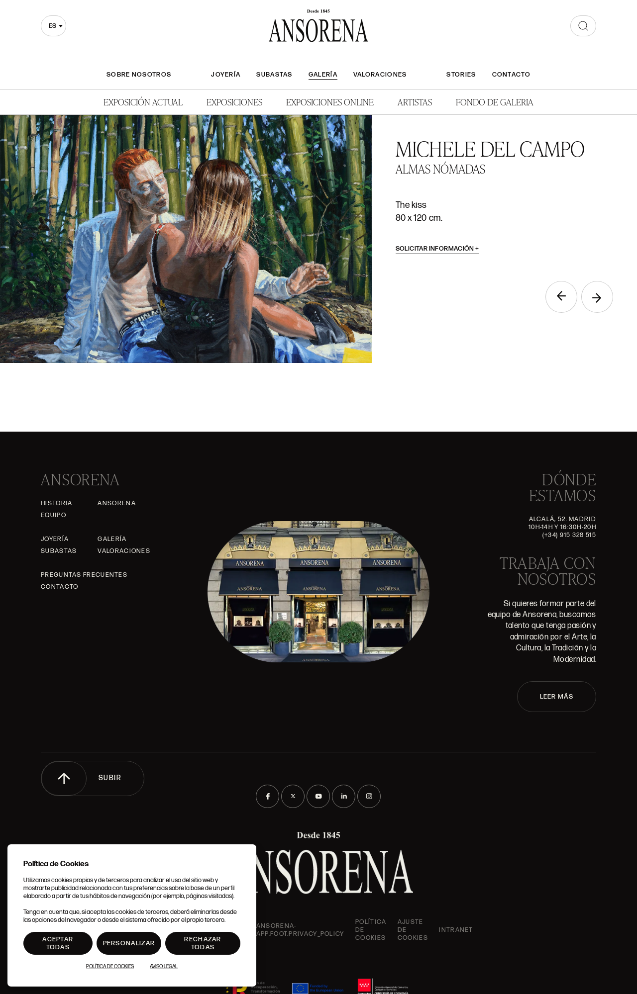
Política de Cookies (110, 967)
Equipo (53, 515)
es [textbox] (52, 26)
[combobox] (53, 26)
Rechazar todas (202, 943)
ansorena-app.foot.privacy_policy (300, 930)
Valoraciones (380, 75)
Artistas (415, 101)
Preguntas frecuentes (84, 575)
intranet (456, 930)
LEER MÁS (556, 697)
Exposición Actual (143, 101)
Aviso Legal (164, 967)
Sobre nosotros (138, 75)
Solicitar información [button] (438, 248)
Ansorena (116, 503)
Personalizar (129, 943)
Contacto (511, 75)
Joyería (225, 75)
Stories (461, 75)
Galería (323, 75)
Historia (56, 503)
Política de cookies (370, 930)
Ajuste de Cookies (413, 930)
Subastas (274, 75)
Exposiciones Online (330, 101)
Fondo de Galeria (494, 101)
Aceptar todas (57, 943)
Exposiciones (234, 101)
